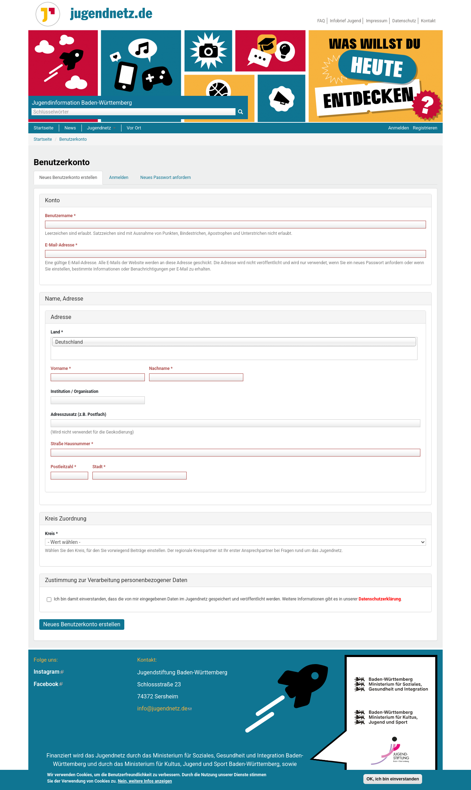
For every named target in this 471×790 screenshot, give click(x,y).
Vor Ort (134, 127)
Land (57, 332)
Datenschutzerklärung (380, 599)
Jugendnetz (101, 127)
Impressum (376, 20)
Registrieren (425, 127)
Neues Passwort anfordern (165, 177)
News (70, 127)
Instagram (49, 671)
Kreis (51, 533)
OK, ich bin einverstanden (393, 779)
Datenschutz (404, 20)
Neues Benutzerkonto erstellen (71, 180)
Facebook (48, 684)
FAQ (321, 20)
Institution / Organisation (74, 391)
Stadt (99, 466)
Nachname (160, 368)
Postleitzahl (63, 466)
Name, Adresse (64, 298)
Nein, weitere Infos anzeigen (145, 781)
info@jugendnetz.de (164, 708)
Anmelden (398, 127)
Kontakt (428, 20)
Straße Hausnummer (72, 443)
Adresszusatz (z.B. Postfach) (78, 414)
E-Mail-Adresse (61, 245)
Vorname (61, 368)
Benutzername (60, 215)
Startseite (43, 127)
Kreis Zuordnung (65, 518)
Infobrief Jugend (345, 20)
